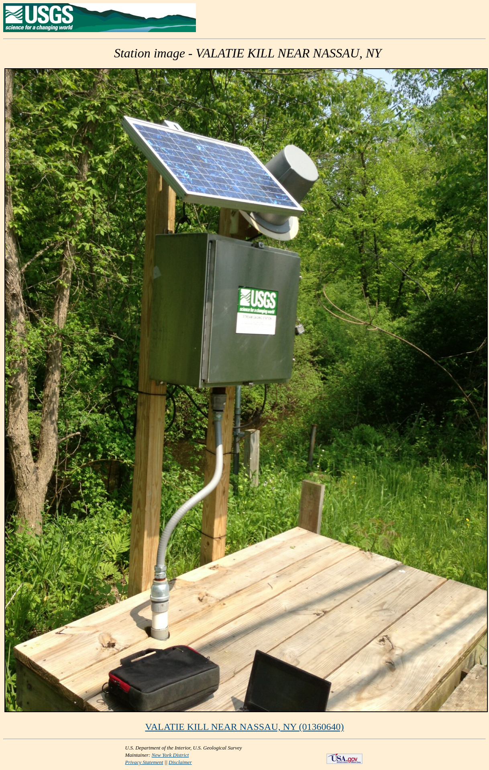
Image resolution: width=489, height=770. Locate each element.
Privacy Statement (144, 762)
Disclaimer (180, 762)
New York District (170, 755)
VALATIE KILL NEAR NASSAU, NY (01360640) (244, 726)
